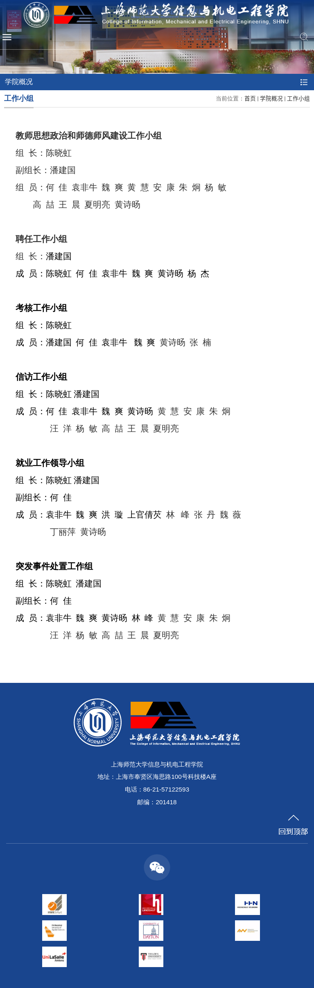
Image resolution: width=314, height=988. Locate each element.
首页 (250, 98)
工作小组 (298, 98)
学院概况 (271, 98)
